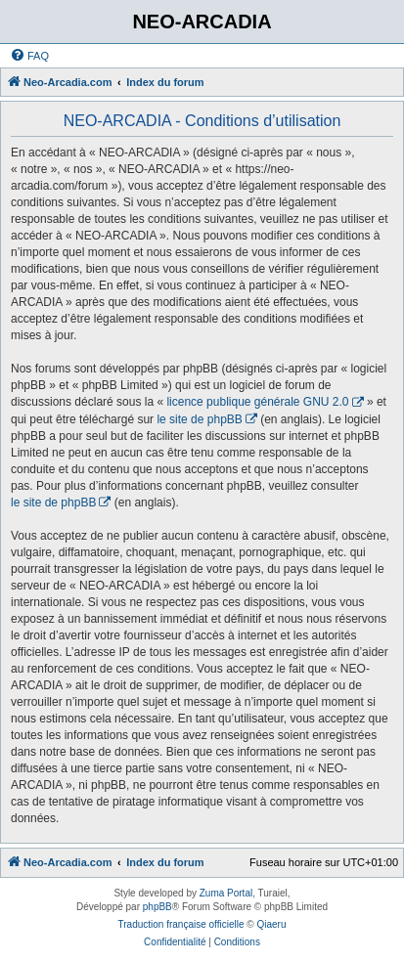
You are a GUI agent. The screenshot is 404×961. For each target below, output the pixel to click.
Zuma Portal (226, 893)
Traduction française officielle (181, 924)
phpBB (157, 906)
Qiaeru (271, 924)
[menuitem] (29, 55)
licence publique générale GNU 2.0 (257, 402)
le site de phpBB (199, 419)
